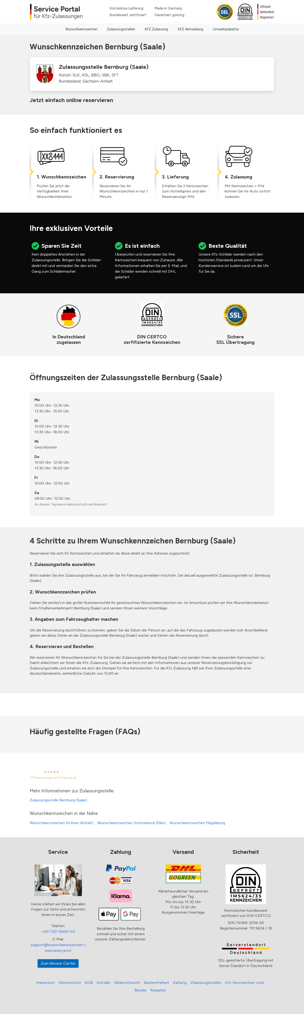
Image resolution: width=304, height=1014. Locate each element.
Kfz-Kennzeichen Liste (244, 982)
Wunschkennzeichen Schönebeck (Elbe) (131, 823)
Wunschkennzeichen (81, 29)
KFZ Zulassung (156, 29)
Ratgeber (158, 990)
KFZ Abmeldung (190, 29)
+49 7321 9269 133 (58, 931)
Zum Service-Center (58, 963)
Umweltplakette (226, 29)
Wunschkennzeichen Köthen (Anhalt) (62, 823)
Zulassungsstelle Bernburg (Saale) (58, 800)
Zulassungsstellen (121, 29)
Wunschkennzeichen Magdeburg (197, 823)
